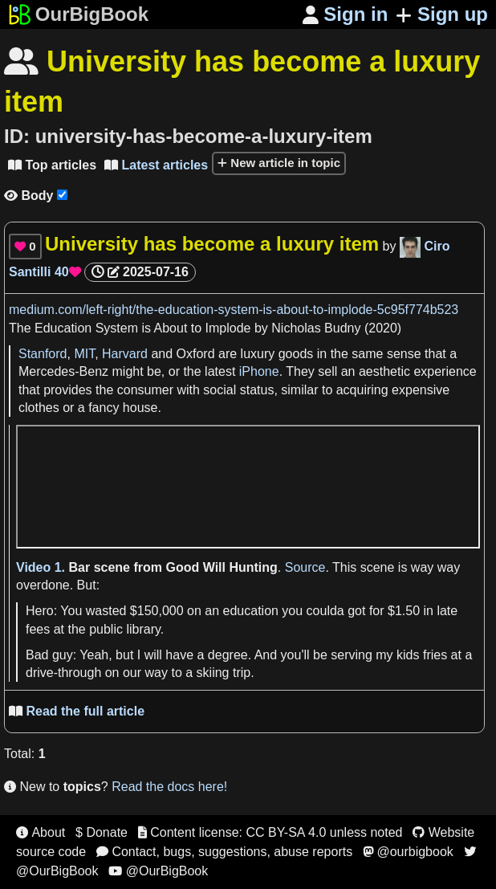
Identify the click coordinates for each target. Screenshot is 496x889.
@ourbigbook (408, 851)
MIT (84, 354)
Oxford (196, 354)
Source (305, 567)
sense (404, 354)
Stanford (42, 354)
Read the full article (76, 711)
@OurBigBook (158, 871)
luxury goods (277, 354)
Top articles (52, 165)
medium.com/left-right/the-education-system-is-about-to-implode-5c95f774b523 (233, 309)
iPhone (259, 371)
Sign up (442, 14)
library (143, 629)
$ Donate (101, 832)
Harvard (125, 354)
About (40, 832)
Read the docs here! (169, 786)
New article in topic (279, 162)
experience (444, 371)
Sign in (345, 14)
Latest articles (156, 165)
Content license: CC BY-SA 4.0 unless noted (270, 832)
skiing (213, 672)
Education (63, 328)
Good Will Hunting (221, 567)
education (250, 611)
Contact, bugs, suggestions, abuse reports (224, 851)
